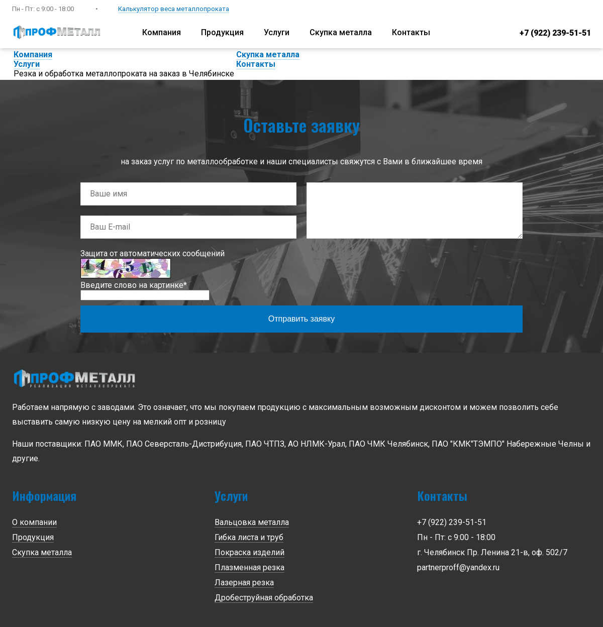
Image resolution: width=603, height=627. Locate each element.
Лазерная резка (244, 582)
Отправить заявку (301, 319)
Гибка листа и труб (249, 537)
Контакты (411, 32)
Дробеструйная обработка (264, 597)
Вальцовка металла (252, 522)
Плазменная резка (249, 567)
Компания (161, 32)
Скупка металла (341, 32)
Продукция (222, 32)
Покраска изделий (249, 552)
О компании (34, 522)
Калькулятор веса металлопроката (173, 9)
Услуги (276, 32)
